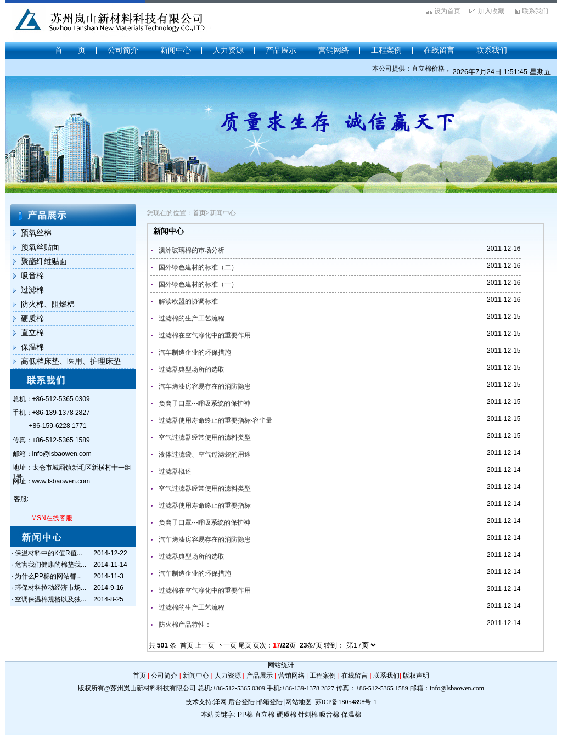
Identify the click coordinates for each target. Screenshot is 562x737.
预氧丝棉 (36, 232)
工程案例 (386, 50)
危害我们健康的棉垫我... (50, 565)
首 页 (70, 50)
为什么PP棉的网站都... (48, 576)
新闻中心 (175, 50)
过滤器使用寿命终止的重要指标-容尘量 (216, 420)
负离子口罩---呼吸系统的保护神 (205, 403)
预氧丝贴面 (40, 247)
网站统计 (281, 665)
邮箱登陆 (269, 702)
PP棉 (245, 714)
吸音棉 (32, 275)
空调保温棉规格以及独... (50, 599)
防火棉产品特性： (185, 624)
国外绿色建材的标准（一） (198, 284)
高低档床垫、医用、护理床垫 (71, 361)
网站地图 (298, 702)
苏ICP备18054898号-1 (346, 702)
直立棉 (32, 332)
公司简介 (123, 50)
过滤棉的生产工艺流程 (191, 318)
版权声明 (416, 675)
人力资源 (228, 50)
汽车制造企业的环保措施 (195, 352)
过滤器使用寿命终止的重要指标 (205, 505)
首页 (186, 645)
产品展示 (281, 50)
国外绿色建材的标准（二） (198, 267)
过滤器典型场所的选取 (191, 369)
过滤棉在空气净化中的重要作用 (205, 335)
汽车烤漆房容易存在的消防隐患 (205, 386)
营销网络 (333, 50)
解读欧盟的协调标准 (188, 301)
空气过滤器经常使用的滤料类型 (205, 437)
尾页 (244, 645)
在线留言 (439, 50)
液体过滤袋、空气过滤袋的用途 (205, 454)
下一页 (227, 645)
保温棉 (32, 346)
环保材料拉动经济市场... (50, 588)
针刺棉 (308, 714)
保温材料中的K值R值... (48, 553)
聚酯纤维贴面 (44, 261)
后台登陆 (241, 702)
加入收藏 (491, 11)
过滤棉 (32, 289)
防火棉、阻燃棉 (48, 304)
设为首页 (447, 11)
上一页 (205, 645)
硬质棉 (32, 318)
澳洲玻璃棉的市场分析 (191, 250)
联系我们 (535, 11)
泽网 (220, 702)
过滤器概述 (175, 471)
